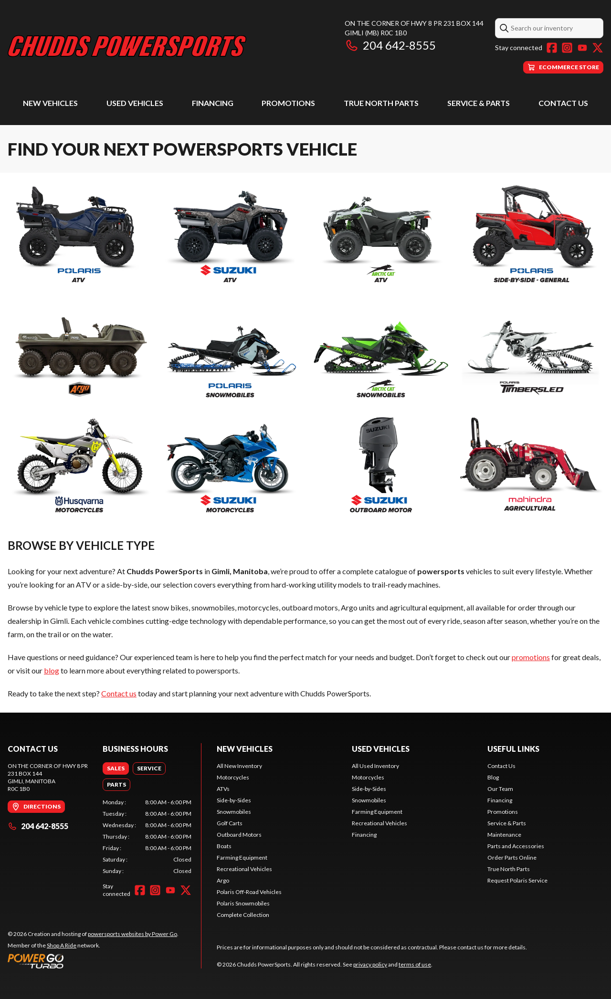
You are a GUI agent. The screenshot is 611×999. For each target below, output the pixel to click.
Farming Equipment (242, 857)
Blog (493, 777)
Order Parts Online (512, 857)
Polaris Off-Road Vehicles (249, 891)
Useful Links (513, 748)
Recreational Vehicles (244, 869)
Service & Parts (478, 102)
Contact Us (563, 102)
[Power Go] (93, 960)
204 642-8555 (390, 45)
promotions (531, 657)
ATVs (223, 788)
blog (51, 670)
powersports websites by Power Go (132, 933)
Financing (212, 102)
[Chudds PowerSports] (127, 46)
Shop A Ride (61, 945)
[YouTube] (582, 47)
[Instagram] (567, 47)
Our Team (500, 788)
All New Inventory (239, 765)
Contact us (119, 693)
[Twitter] (597, 47)
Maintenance (504, 834)
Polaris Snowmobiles (243, 903)
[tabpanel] (147, 837)
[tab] (116, 768)
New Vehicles (50, 102)
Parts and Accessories (515, 846)
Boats (224, 846)
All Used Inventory (375, 765)
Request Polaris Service (517, 880)
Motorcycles (233, 777)
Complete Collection (243, 914)
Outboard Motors (239, 834)
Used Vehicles (134, 102)
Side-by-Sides (234, 800)
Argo (223, 880)
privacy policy (370, 964)
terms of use (415, 964)
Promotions (288, 102)
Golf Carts (229, 823)
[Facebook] (552, 47)
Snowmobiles (234, 811)
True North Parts (381, 102)
